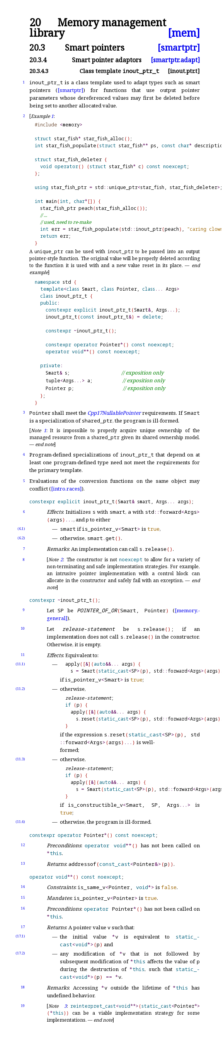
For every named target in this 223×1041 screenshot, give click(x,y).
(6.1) (21, 528)
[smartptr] (179, 47)
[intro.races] (66, 488)
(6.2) (21, 537)
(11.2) (20, 688)
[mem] (184, 33)
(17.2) (20, 953)
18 (23, 987)
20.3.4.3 (38, 71)
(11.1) (20, 663)
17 (23, 926)
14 (23, 886)
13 (23, 863)
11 (23, 654)
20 (35, 22)
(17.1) (20, 936)
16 (23, 908)
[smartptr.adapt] (175, 60)
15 (23, 897)
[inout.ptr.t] (184, 71)
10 (23, 628)
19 (23, 1005)
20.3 (37, 47)
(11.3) (20, 759)
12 (23, 844)
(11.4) (20, 821)
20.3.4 (37, 60)
